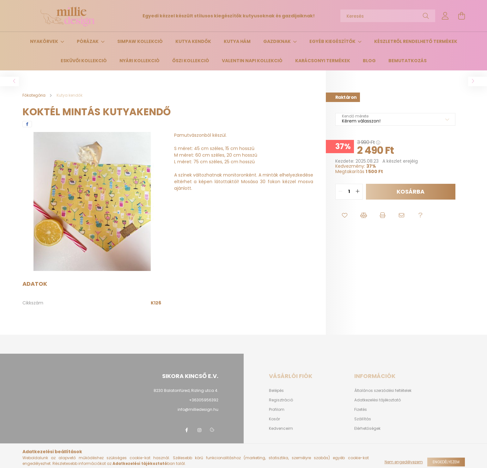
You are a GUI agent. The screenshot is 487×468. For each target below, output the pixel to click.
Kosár (274, 419)
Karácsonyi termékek (322, 60)
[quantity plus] (357, 191)
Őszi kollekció (190, 60)
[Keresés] (387, 15)
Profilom (276, 409)
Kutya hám (237, 41)
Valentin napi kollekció (252, 60)
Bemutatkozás (407, 60)
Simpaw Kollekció (140, 41)
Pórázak (88, 41)
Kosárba (410, 191)
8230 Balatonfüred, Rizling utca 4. (186, 390)
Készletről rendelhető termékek (415, 41)
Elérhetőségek (367, 428)
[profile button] (445, 15)
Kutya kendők (193, 41)
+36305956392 (203, 400)
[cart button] (461, 15)
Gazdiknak (277, 41)
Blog (369, 60)
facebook (186, 430)
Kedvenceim (281, 428)
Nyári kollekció (139, 60)
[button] (344, 215)
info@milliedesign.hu (198, 409)
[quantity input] (349, 191)
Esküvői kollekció (84, 60)
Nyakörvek (44, 41)
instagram (199, 430)
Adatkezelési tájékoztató (377, 400)
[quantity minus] (340, 191)
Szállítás (362, 419)
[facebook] (27, 124)
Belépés (276, 390)
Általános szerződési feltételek (382, 390)
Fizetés (360, 409)
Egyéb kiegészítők (332, 41)
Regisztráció (281, 400)
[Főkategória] (34, 95)
